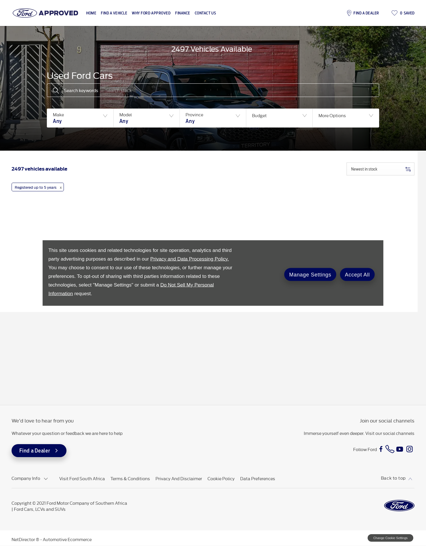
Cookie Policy (221, 478)
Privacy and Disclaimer (178, 478)
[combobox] (380, 168)
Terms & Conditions (130, 478)
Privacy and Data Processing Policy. (189, 259)
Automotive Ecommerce (67, 539)
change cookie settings (390, 538)
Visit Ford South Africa (82, 478)
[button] (80, 118)
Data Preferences (257, 478)
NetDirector (24, 539)
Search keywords (81, 90)
